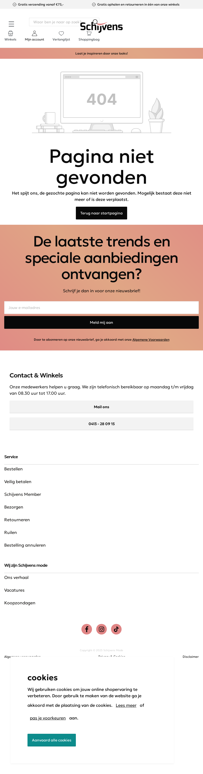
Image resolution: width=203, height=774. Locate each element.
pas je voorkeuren (48, 718)
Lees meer (126, 705)
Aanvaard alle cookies (51, 740)
